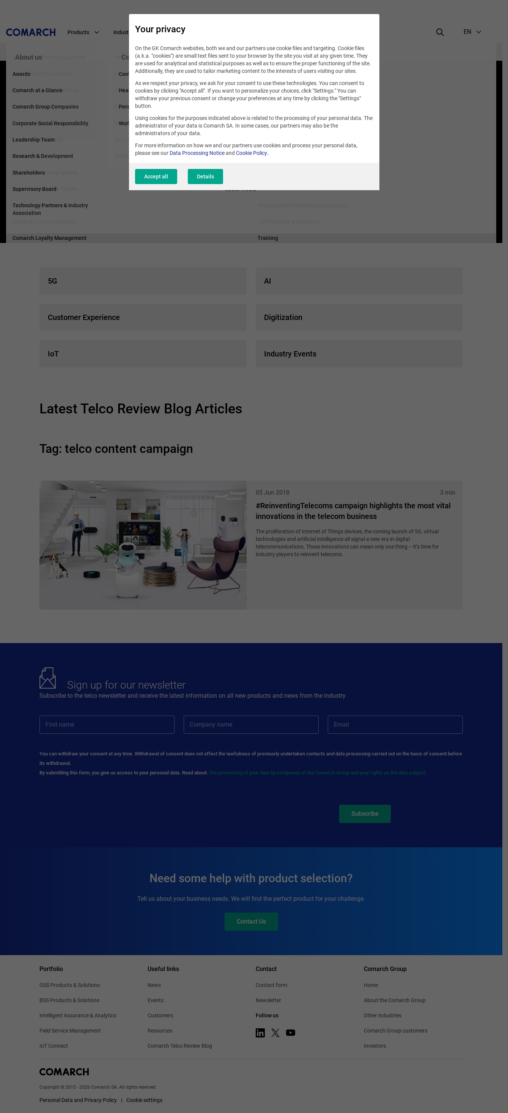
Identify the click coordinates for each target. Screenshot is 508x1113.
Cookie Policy (251, 153)
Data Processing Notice (197, 153)
